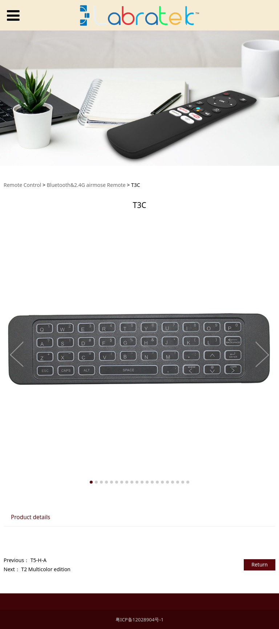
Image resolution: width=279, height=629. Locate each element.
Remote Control (22, 184)
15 (162, 482)
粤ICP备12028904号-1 (140, 619)
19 (182, 482)
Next (262, 354)
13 (152, 482)
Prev (17, 354)
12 (147, 482)
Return (259, 564)
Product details (30, 517)
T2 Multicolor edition (45, 569)
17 (172, 482)
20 (187, 482)
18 (177, 482)
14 (157, 482)
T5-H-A (38, 560)
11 (142, 482)
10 (137, 482)
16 (167, 482)
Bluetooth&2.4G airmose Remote (86, 184)
